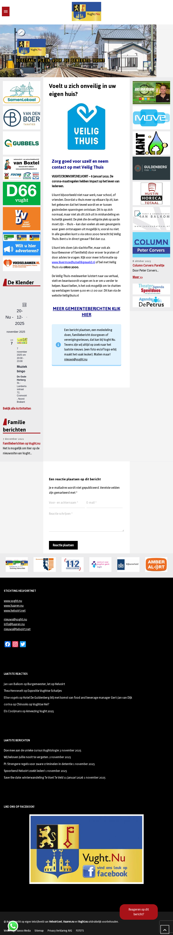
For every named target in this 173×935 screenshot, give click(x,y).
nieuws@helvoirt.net (17, 629)
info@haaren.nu (14, 624)
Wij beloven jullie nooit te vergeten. (26, 757)
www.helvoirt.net (15, 610)
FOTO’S (80, 930)
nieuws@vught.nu (75, 359)
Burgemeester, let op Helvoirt (46, 684)
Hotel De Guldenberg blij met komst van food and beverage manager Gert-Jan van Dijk (77, 697)
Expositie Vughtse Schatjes (45, 691)
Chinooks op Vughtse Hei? (33, 704)
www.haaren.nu (14, 605)
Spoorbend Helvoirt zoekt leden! (24, 771)
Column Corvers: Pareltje (148, 265)
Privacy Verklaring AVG (59, 930)
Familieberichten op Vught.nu (21, 443)
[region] (86, 50)
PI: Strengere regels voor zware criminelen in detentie (38, 764)
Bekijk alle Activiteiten (17, 408)
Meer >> (138, 277)
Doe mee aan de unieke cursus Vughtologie (31, 750)
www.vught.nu (13, 601)
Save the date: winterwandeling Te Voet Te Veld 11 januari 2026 (43, 777)
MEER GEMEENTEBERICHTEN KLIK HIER (86, 311)
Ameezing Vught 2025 (40, 711)
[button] (6, 51)
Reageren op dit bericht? (139, 912)
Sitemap (39, 930)
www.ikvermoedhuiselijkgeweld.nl (73, 262)
